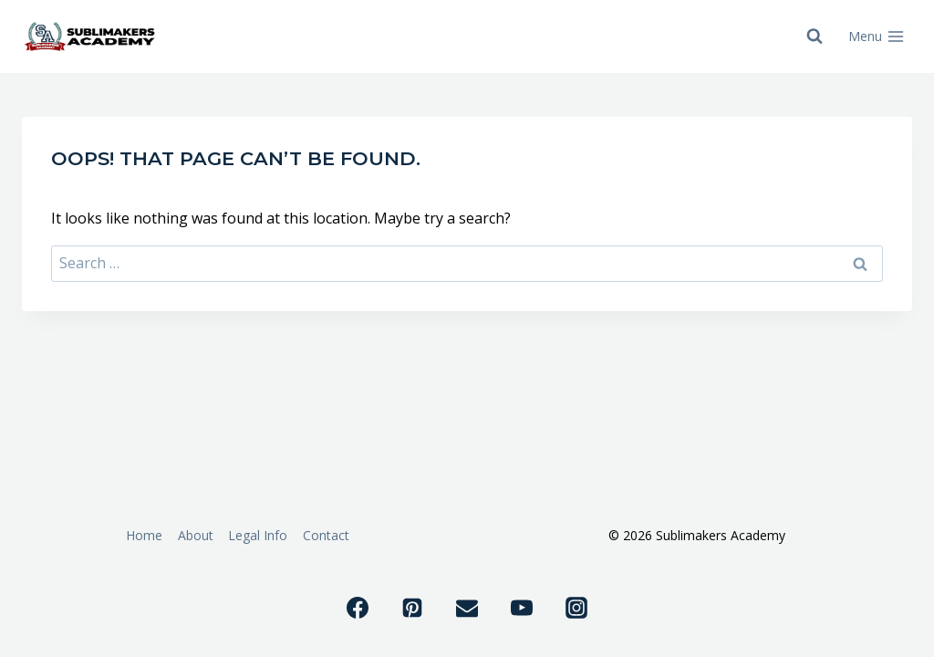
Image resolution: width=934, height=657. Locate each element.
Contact (326, 535)
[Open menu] (876, 36)
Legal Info (257, 535)
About (195, 535)
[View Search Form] (814, 36)
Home (144, 535)
